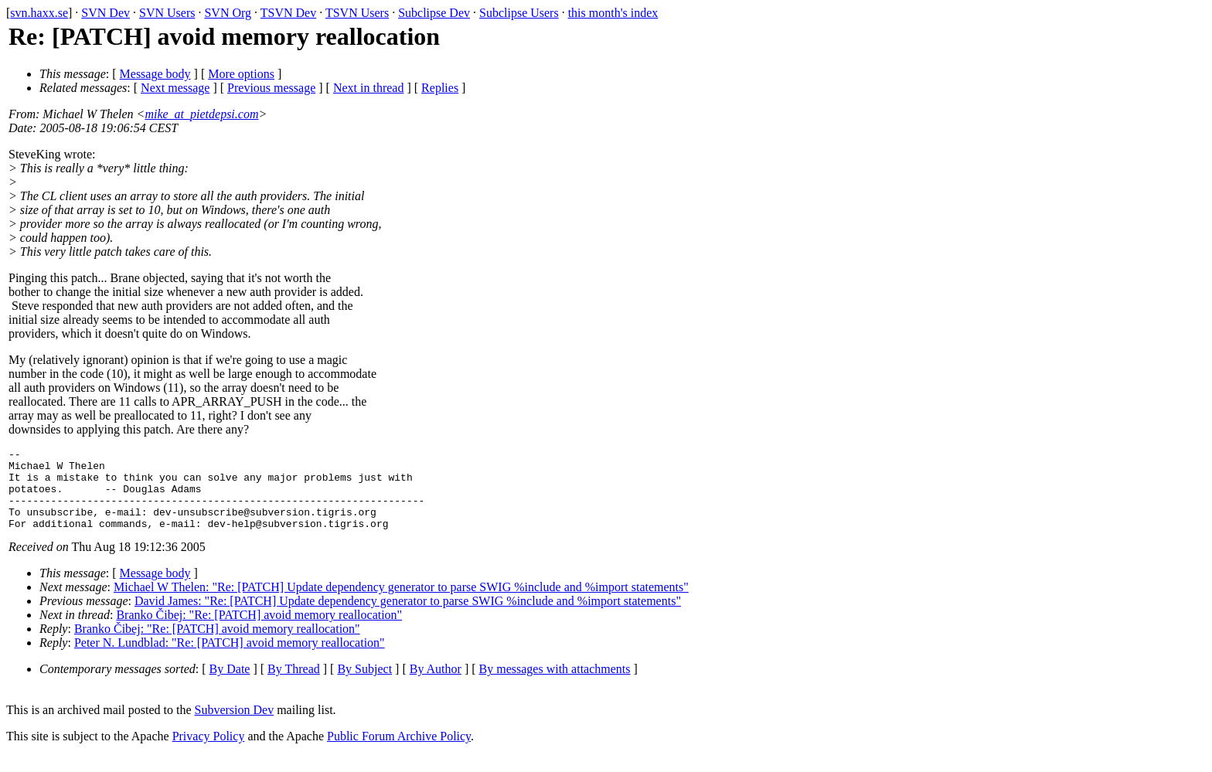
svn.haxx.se (39, 12)
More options (241, 73)
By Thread (293, 685)
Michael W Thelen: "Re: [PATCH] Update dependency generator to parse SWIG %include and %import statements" (401, 603)
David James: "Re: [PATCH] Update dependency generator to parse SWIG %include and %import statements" (407, 617)
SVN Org (227, 12)
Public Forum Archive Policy (399, 752)
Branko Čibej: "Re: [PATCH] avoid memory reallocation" (259, 631)
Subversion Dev (234, 726)
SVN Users (167, 12)
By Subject (364, 685)
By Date (229, 685)
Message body (155, 73)
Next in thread (368, 87)
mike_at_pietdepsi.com (201, 114)
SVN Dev (105, 12)
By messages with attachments (555, 685)
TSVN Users (357, 12)
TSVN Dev (288, 12)
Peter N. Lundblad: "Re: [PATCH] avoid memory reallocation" (229, 658)
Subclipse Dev (434, 12)
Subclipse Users (519, 12)
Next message (175, 87)
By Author (435, 685)
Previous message (271, 87)
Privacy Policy (208, 752)
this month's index (613, 12)
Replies (439, 87)
